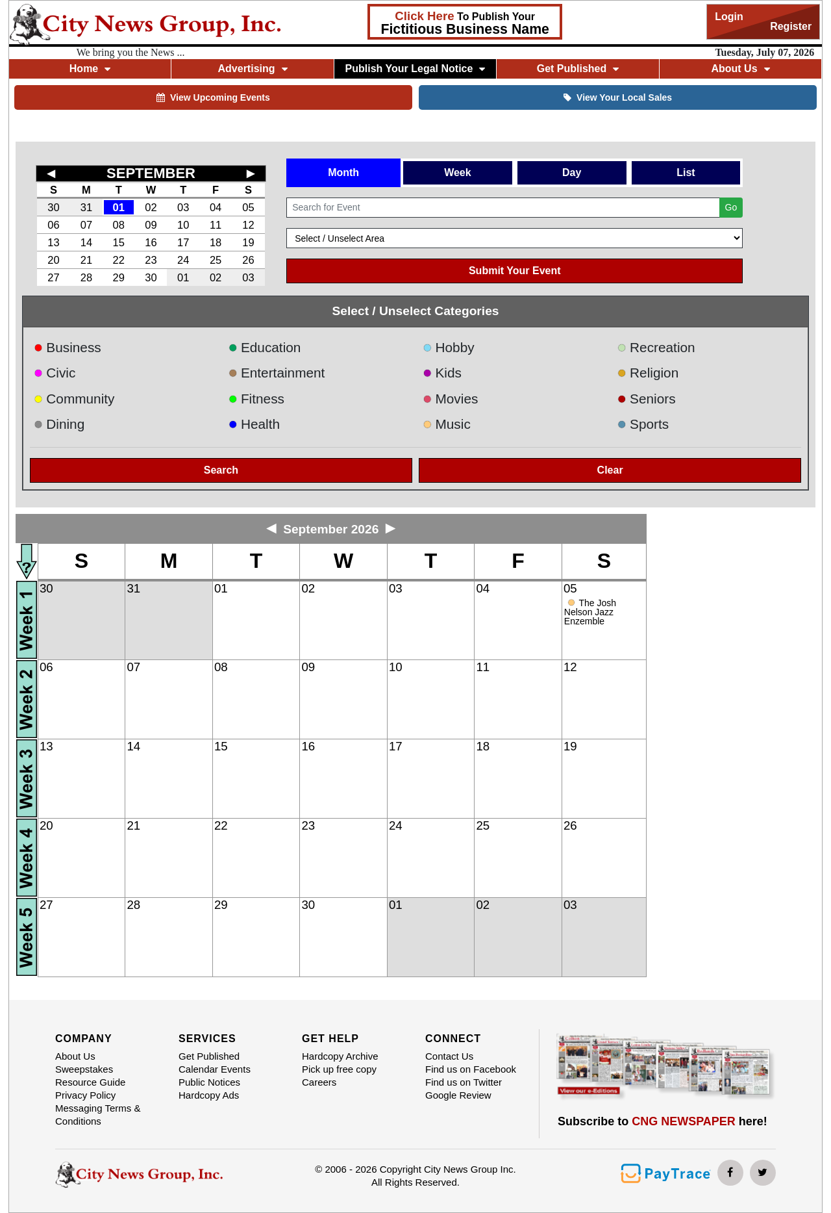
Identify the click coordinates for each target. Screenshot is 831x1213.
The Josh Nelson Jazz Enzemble (590, 612)
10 (183, 225)
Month (343, 172)
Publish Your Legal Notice (415, 68)
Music (447, 423)
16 (150, 242)
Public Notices (209, 1082)
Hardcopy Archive (340, 1056)
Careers (319, 1082)
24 (183, 260)
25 (215, 260)
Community (74, 398)
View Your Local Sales (618, 97)
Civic (55, 372)
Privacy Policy (85, 1095)
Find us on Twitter (463, 1082)
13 (53, 242)
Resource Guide (90, 1082)
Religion (648, 372)
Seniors (646, 398)
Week (457, 172)
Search (221, 470)
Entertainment (276, 372)
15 (119, 242)
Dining (59, 423)
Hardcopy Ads (209, 1095)
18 (215, 242)
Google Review (458, 1095)
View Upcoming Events (213, 97)
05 (248, 207)
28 (86, 277)
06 (53, 225)
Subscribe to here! (662, 1121)
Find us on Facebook (470, 1069)
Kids (442, 372)
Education (264, 347)
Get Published (578, 68)
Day (571, 172)
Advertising (253, 68)
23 (150, 260)
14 (86, 242)
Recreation (656, 347)
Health (254, 423)
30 (53, 207)
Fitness (256, 398)
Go (731, 207)
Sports (643, 423)
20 (53, 260)
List (685, 172)
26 (248, 260)
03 (183, 207)
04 (215, 207)
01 (119, 207)
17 (183, 242)
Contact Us (449, 1056)
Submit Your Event (515, 270)
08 (119, 225)
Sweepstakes (84, 1069)
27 (53, 277)
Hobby (449, 347)
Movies (450, 398)
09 (150, 225)
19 (248, 242)
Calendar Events (215, 1069)
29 (119, 277)
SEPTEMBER (150, 173)
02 (150, 207)
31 (86, 207)
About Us (740, 68)
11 (215, 225)
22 (119, 260)
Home (89, 68)
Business (67, 347)
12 (248, 225)
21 (86, 260)
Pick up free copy (339, 1069)
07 (86, 225)
